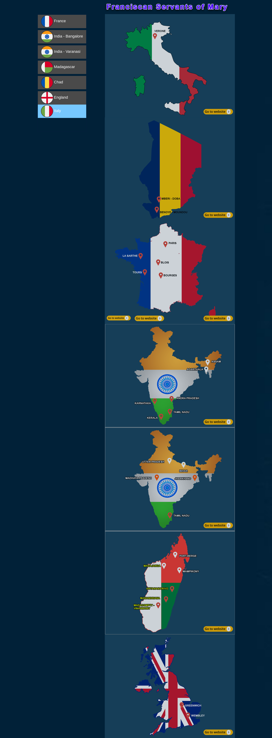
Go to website (217, 111)
